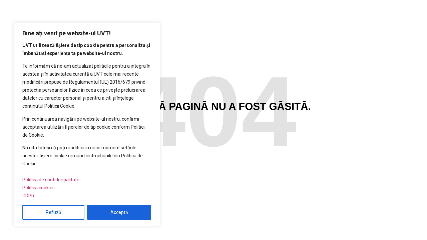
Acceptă (119, 212)
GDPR (28, 195)
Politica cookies (38, 187)
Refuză (53, 212)
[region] (86, 124)
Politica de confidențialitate (50, 179)
